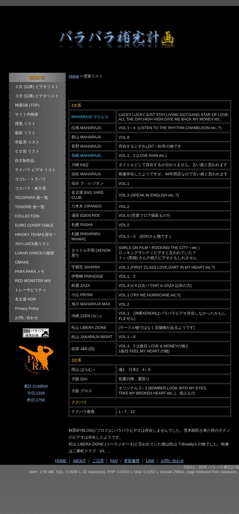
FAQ (114, 461)
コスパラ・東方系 (30, 188)
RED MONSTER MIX (33, 280)
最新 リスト (25, 133)
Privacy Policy (27, 308)
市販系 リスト (27, 142)
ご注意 (98, 461)
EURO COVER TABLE (34, 225)
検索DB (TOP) (27, 105)
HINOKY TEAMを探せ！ (36, 234)
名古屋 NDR (25, 299)
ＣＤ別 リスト (27, 151)
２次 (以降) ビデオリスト (37, 86)
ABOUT (79, 461)
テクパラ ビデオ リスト (35, 170)
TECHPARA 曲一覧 (31, 197)
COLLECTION (27, 216)
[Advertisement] (119, 490)
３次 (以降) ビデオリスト (37, 96)
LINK (150, 461)
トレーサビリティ (30, 290)
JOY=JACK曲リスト (32, 243)
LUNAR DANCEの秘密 (34, 253)
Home (74, 76)
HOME (60, 461)
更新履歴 (132, 461)
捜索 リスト (25, 123)
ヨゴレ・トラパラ (30, 179)
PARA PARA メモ (30, 271)
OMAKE (22, 262)
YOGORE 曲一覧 (30, 207)
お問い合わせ (26, 317)
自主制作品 (24, 160)
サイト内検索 (26, 114)
